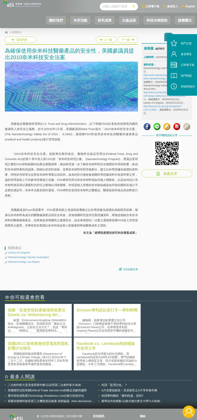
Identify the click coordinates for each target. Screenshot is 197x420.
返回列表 (22, 39)
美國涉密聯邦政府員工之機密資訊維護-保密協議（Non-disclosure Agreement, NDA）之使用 (49, 367)
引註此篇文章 (130, 269)
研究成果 (101, 20)
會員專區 (184, 59)
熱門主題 (184, 48)
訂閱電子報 (152, 6)
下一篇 (127, 39)
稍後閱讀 (185, 91)
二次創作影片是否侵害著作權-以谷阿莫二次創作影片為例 (44, 351)
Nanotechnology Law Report (24, 261)
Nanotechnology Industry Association (28, 257)
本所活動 (75, 20)
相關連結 (165, 388)
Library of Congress (19, 252)
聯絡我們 (100, 398)
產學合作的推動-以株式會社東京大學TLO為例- (131, 367)
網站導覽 (100, 404)
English (190, 6)
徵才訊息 (100, 393)
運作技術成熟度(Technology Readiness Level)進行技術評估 (46, 361)
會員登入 (172, 6)
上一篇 (106, 39)
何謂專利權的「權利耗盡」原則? (122, 361)
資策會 (146, 388)
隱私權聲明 (102, 388)
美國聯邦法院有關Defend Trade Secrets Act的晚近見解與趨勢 (47, 356)
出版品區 (126, 20)
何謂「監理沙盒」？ (114, 351)
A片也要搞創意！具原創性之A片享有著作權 (129, 356)
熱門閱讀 (184, 81)
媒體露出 (184, 20)
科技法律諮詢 (155, 20)
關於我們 (49, 20)
